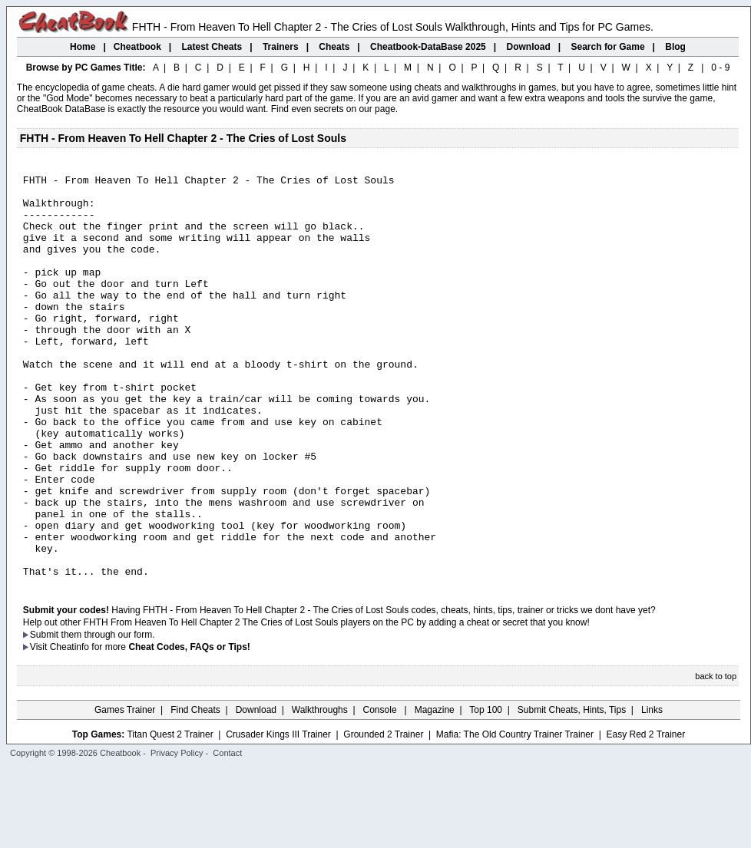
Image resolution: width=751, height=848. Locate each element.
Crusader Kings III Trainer (278, 815)
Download (256, 790)
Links (652, 790)
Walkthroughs (320, 790)
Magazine (435, 790)
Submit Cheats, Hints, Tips (572, 790)
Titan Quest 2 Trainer (170, 815)
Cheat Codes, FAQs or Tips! (189, 727)
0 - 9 (720, 67)
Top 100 (485, 790)
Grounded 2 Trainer (383, 815)
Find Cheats (195, 790)
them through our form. (108, 715)
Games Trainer (124, 790)
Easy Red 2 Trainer (645, 815)
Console (381, 790)
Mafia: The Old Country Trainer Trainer (515, 815)
